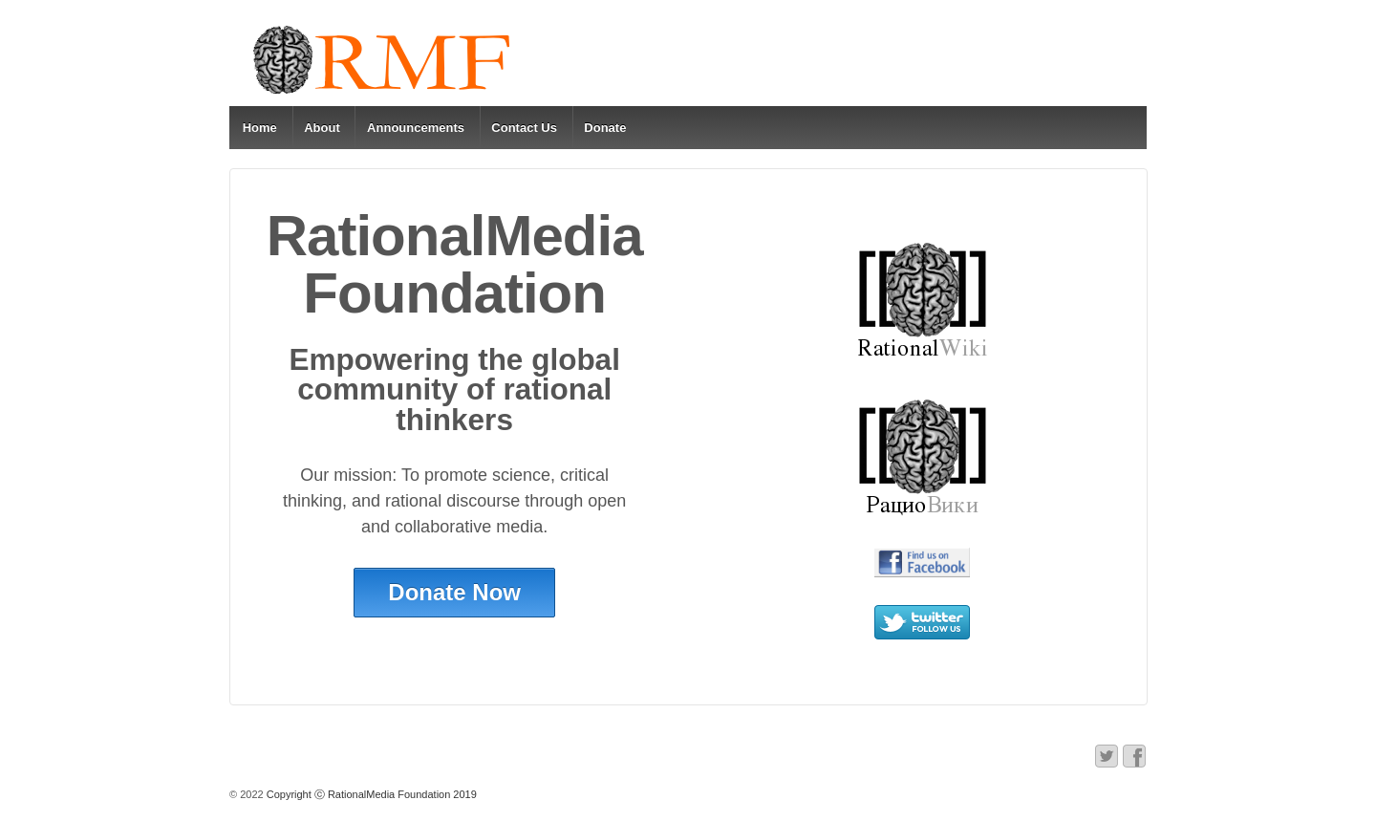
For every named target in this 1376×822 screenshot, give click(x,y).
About (322, 127)
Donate (605, 127)
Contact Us (524, 127)
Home (260, 127)
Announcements (415, 127)
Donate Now (454, 592)
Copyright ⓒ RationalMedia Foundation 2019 (370, 794)
